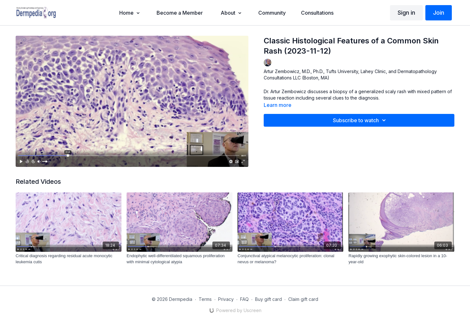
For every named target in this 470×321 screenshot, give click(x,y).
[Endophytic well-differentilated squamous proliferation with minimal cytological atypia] (179, 259)
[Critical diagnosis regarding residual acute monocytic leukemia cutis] (68, 259)
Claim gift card (303, 299)
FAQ (244, 299)
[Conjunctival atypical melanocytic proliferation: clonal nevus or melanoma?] (290, 259)
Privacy (226, 299)
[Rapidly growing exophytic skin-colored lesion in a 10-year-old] (401, 259)
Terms (205, 299)
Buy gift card (268, 299)
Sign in (406, 12)
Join (438, 12)
